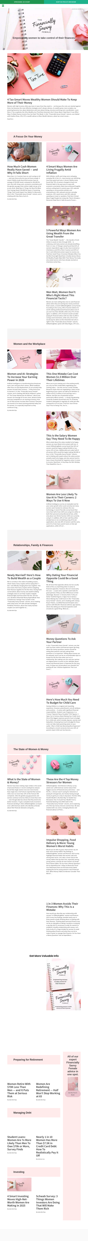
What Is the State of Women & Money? (23, 780)
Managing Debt (22, 1112)
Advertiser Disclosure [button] (77, 9)
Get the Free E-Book (72, 1094)
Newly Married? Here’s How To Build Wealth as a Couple (24, 576)
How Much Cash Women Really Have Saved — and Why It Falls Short (22, 169)
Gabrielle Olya (13, 199)
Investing (18, 1171)
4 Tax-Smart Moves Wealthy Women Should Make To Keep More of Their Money (42, 101)
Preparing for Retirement (28, 1059)
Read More (10, 119)
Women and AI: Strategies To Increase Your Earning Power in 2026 (22, 377)
